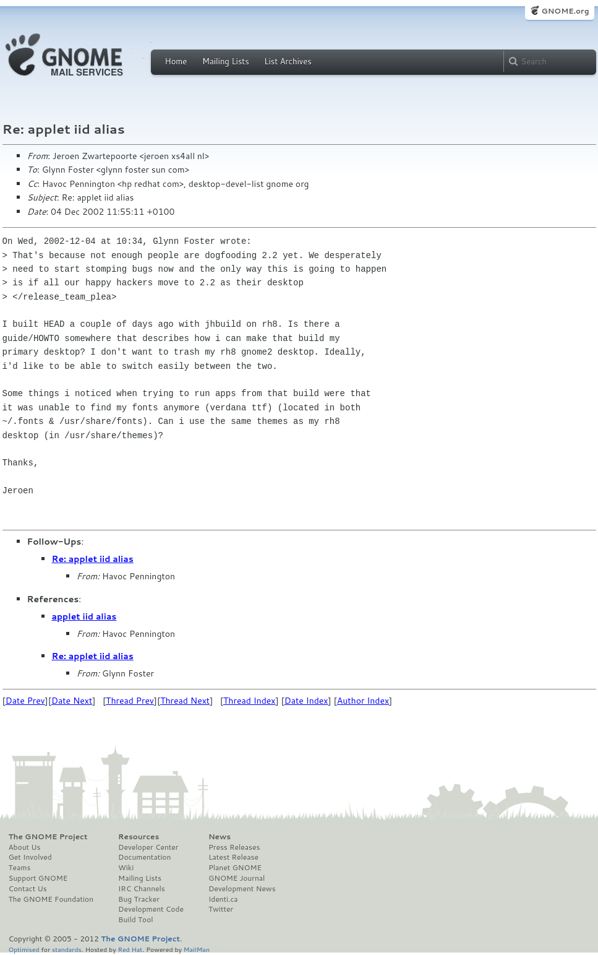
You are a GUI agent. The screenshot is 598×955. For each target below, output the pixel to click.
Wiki (126, 868)
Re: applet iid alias (93, 559)
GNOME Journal (236, 878)
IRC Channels (141, 889)
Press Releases (234, 847)
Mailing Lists (225, 61)
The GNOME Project (48, 837)
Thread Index (249, 700)
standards (67, 949)
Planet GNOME (235, 868)
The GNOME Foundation (51, 899)
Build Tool (135, 920)
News (219, 837)
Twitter (220, 909)
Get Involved (30, 857)
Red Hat (129, 949)
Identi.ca (223, 899)
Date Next (71, 700)
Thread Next (185, 700)
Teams (20, 868)
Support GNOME (38, 878)
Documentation (144, 857)
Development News (242, 889)
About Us (25, 847)
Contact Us (28, 889)
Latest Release (233, 857)
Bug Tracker (139, 899)
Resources (138, 837)
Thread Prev (130, 700)
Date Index (306, 700)
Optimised (24, 949)
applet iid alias (84, 616)
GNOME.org (565, 11)
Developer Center (148, 847)
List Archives (287, 61)
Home (176, 61)
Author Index (363, 700)
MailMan (197, 949)
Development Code (151, 909)
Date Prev (25, 700)
